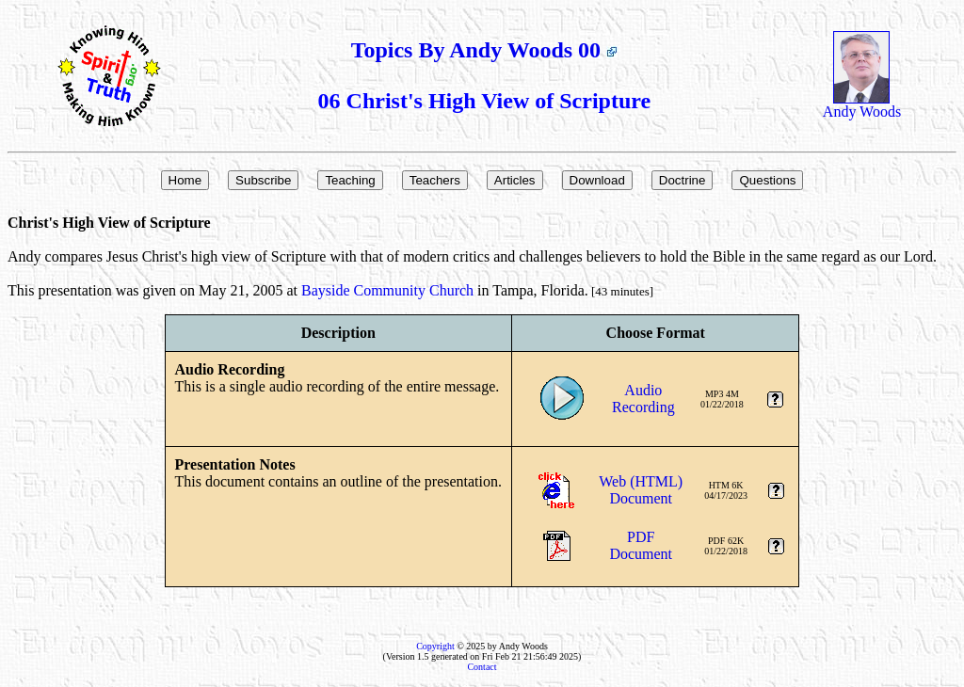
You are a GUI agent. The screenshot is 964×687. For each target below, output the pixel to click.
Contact (481, 667)
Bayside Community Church (387, 290)
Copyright (435, 646)
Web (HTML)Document (641, 489)
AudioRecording (643, 398)
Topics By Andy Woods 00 (484, 50)
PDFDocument (640, 545)
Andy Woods (862, 105)
